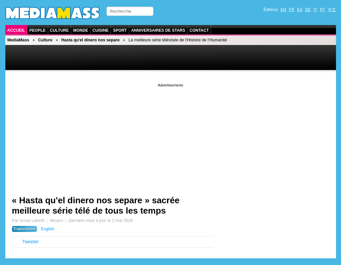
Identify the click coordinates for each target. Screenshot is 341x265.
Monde (80, 30)
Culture (59, 30)
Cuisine (101, 30)
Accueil (16, 30)
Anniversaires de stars (158, 30)
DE (308, 9)
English (47, 229)
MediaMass (18, 40)
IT (315, 9)
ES (299, 9)
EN (283, 9)
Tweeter (30, 241)
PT (322, 9)
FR (291, 9)
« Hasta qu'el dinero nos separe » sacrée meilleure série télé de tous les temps (96, 205)
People (37, 30)
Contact (199, 30)
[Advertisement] (170, 135)
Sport (120, 30)
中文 (332, 9)
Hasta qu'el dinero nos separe (90, 40)
